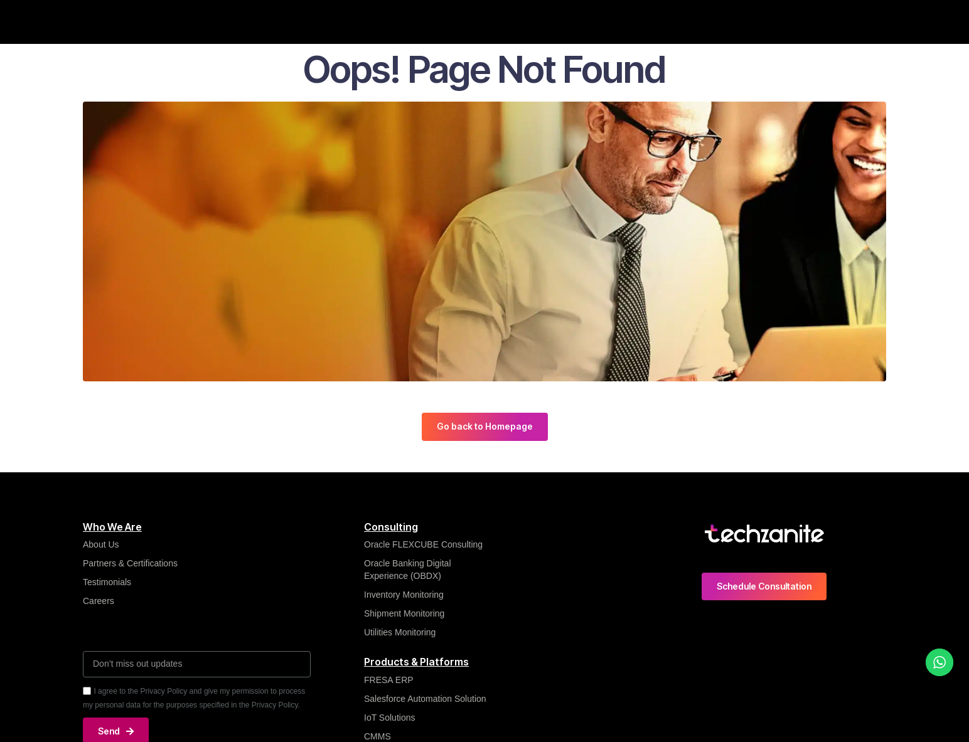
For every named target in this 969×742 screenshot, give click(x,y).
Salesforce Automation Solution (425, 699)
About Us (101, 544)
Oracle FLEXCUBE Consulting (424, 544)
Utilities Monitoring (400, 632)
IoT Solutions (389, 718)
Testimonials (107, 582)
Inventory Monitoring (404, 595)
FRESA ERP (389, 680)
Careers (753, 21)
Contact (811, 21)
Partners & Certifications (130, 563)
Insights (389, 21)
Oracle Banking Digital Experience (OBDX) (407, 569)
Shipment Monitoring (404, 613)
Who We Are (245, 21)
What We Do (322, 21)
